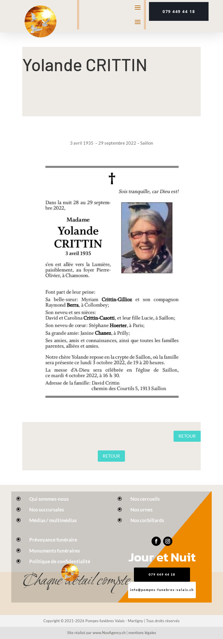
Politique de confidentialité (59, 561)
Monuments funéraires (54, 551)
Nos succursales (46, 510)
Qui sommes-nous (49, 499)
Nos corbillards (147, 520)
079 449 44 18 (179, 11)
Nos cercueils (145, 499)
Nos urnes (141, 510)
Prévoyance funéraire (53, 540)
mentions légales (142, 632)
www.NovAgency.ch (109, 632)
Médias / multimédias (53, 520)
